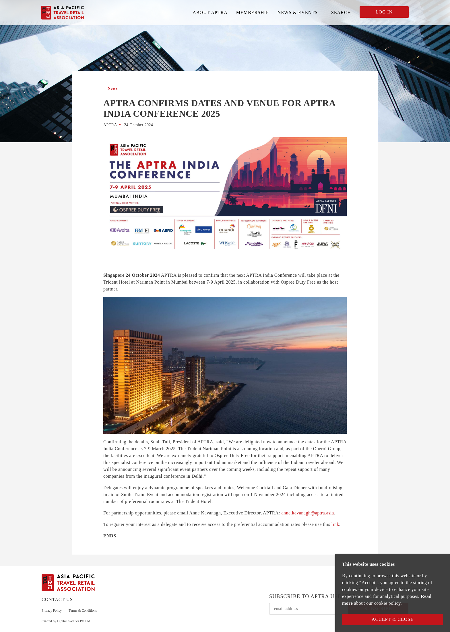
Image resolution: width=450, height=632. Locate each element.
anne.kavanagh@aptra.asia (307, 512)
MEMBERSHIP (252, 12)
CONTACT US (57, 599)
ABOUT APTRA (210, 12)
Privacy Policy (52, 610)
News (113, 88)
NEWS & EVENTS (298, 12)
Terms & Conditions (83, 610)
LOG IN (384, 11)
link (335, 524)
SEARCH (341, 12)
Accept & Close (393, 619)
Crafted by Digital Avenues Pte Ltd (66, 621)
